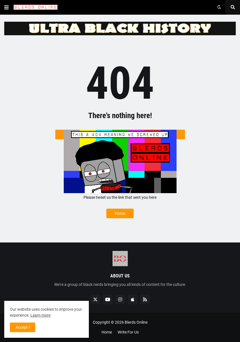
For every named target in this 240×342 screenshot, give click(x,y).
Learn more (40, 315)
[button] (6, 7)
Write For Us (128, 332)
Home (120, 213)
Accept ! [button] (23, 327)
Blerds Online (136, 322)
